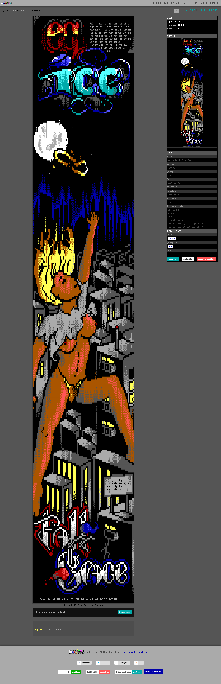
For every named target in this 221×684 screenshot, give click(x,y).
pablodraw (104, 672)
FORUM (194, 3)
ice (170, 246)
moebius (136, 672)
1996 (13, 10)
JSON (177, 28)
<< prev (190, 10)
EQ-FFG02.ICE (175, 22)
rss (141, 663)
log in (38, 629)
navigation (188, 259)
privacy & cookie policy (138, 652)
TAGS (184, 3)
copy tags (173, 259)
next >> (213, 10)
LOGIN (204, 3)
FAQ (166, 3)
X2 (182, 25)
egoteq (172, 239)
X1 (179, 25)
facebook (86, 663)
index (202, 10)
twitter (105, 663)
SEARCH (214, 3)
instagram (124, 663)
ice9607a (24, 10)
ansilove (76, 672)
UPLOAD (175, 3)
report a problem (206, 259)
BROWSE (157, 3)
